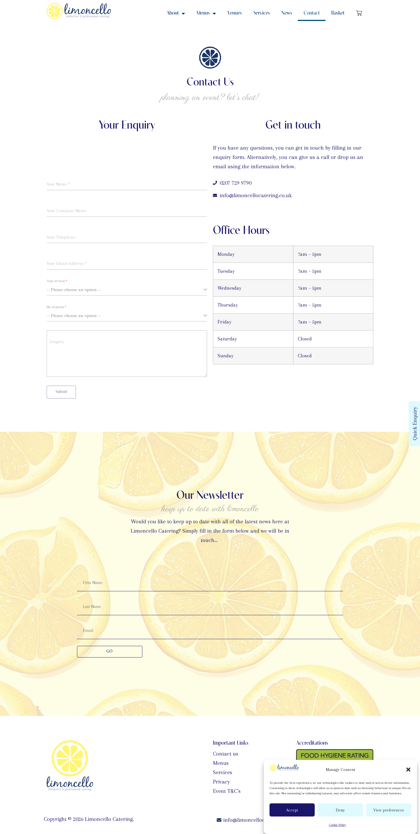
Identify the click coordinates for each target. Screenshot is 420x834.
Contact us (225, 754)
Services (261, 13)
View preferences (388, 810)
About (176, 13)
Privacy (221, 782)
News (286, 13)
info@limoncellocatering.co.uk (259, 820)
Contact (312, 13)
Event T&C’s (227, 791)
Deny (340, 810)
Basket (337, 13)
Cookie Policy (337, 825)
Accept (292, 810)
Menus (206, 13)
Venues (235, 13)
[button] (408, 769)
